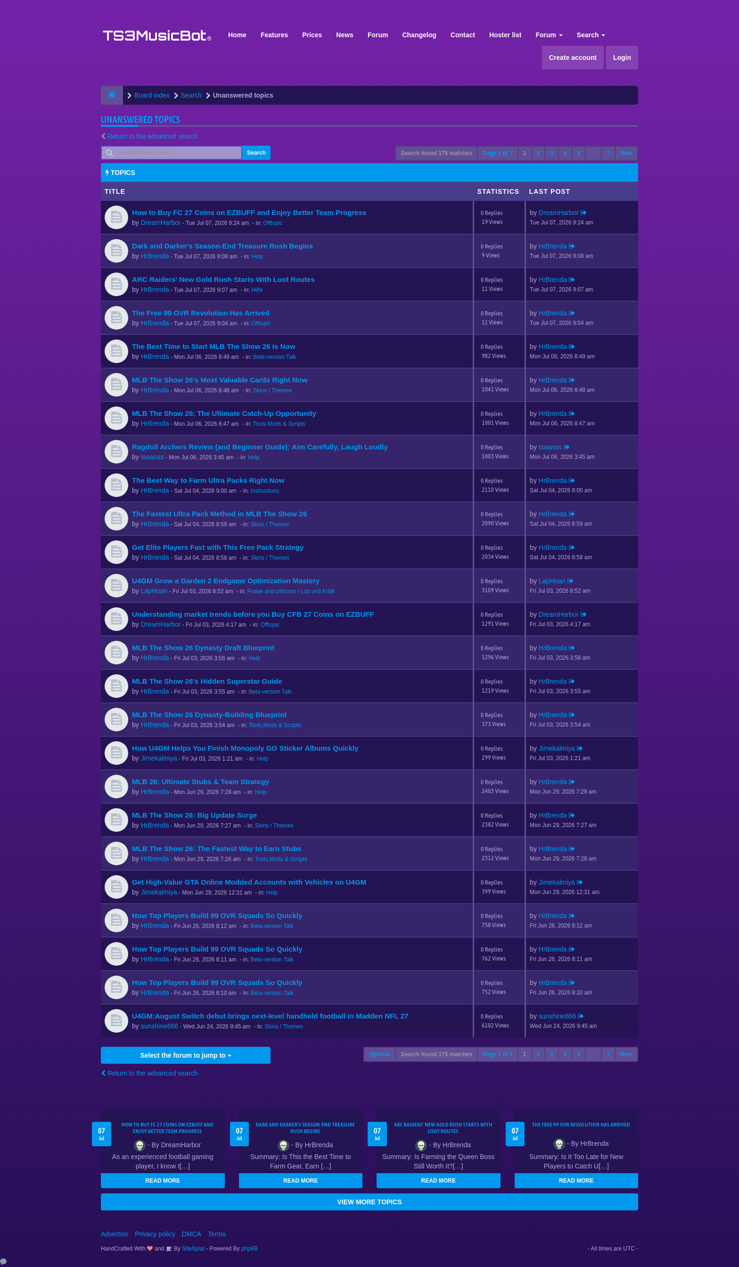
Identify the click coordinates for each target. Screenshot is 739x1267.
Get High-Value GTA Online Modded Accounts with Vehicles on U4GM (249, 882)
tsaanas (152, 457)
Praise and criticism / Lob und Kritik (291, 591)
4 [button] (565, 153)
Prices (312, 35)
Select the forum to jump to (185, 1055)
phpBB (249, 1248)
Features (274, 35)
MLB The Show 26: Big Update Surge (194, 815)
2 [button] (538, 153)
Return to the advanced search (152, 136)
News (344, 35)
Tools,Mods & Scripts (279, 424)
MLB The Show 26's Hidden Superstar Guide (207, 681)
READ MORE (163, 1180)
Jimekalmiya (159, 758)
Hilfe (257, 290)
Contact (463, 35)
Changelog (419, 35)
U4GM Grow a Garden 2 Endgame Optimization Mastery (226, 581)
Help (257, 256)
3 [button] (551, 153)
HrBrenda (155, 256)
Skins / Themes (272, 390)
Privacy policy (155, 1234)
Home (237, 35)
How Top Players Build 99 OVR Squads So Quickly (217, 915)
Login (622, 57)
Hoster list (505, 35)
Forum (378, 35)
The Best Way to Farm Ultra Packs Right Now (208, 480)
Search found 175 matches (436, 153)
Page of (497, 153)
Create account (573, 57)
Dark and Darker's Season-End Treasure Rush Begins (222, 246)
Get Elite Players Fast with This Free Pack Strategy (218, 547)
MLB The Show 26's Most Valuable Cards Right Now (219, 380)
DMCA (191, 1234)
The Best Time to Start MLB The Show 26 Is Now (213, 346)
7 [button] (608, 153)
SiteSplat (193, 1248)
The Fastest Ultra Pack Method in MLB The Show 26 (219, 514)
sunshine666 (159, 1026)
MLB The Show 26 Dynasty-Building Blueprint (209, 715)
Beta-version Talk (274, 357)
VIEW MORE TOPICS (369, 1202)
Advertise (114, 1234)
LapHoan (154, 591)
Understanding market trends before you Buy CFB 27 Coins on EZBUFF (253, 614)
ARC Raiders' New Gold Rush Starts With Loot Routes (223, 279)
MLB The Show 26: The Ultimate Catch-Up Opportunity (224, 413)
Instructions (265, 491)
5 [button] (579, 153)
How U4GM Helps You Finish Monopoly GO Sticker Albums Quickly (245, 748)
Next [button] (626, 153)
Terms (217, 1234)
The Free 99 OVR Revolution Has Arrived (201, 313)
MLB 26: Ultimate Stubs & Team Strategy (200, 782)
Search (591, 35)
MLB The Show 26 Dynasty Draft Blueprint (203, 648)
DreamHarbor (161, 222)
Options (379, 1054)
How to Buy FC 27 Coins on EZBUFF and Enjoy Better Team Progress (249, 212)
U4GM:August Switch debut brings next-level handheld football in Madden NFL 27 (270, 1016)
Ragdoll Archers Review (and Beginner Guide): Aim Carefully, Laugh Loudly (260, 447)
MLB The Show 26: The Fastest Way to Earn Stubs (217, 849)
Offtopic (273, 223)
